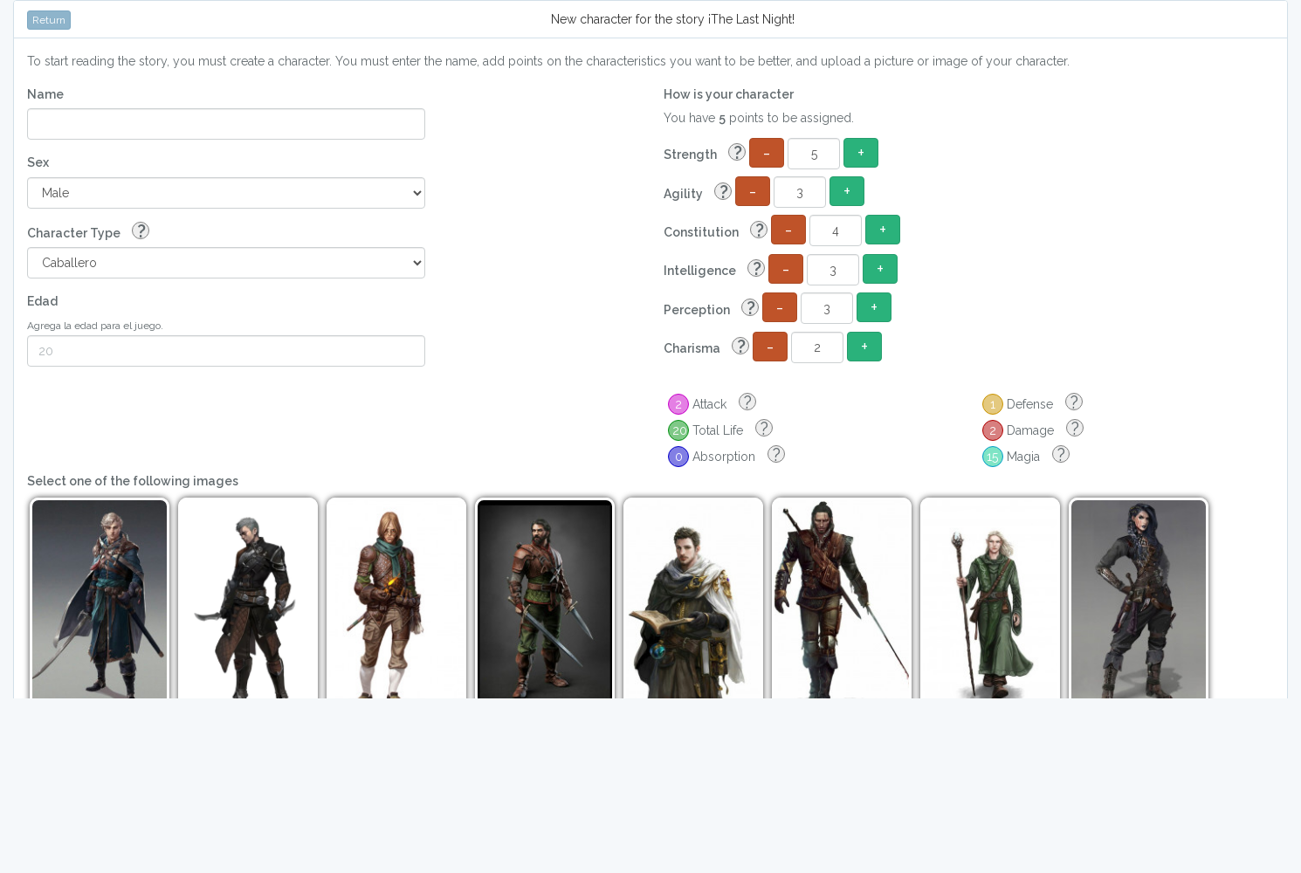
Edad (42, 301)
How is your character (729, 94)
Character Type (88, 232)
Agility (698, 192)
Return (48, 20)
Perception (711, 309)
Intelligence (714, 269)
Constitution (716, 231)
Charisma (706, 347)
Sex (38, 162)
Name (45, 94)
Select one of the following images (132, 481)
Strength (705, 153)
